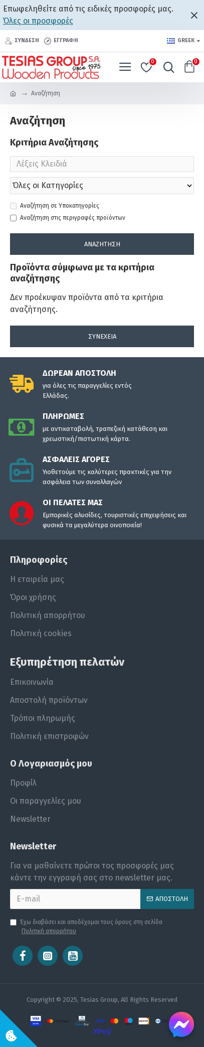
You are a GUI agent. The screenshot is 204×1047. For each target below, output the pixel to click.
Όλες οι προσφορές (38, 21)
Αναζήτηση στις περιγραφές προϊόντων (67, 217)
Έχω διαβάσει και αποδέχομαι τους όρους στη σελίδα (86, 927)
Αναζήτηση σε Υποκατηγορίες (54, 205)
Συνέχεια (102, 336)
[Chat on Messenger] (181, 1024)
